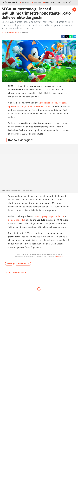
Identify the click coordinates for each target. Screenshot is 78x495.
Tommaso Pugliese (13, 32)
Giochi (65, 2)
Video (53, 2)
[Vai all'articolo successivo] (2, 247)
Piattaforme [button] (24, 2)
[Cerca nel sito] (70, 2)
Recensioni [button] (36, 2)
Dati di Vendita (22, 263)
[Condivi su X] (67, 36)
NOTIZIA (4, 32)
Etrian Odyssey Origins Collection (49, 216)
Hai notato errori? (19, 272)
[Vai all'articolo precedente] (75, 247)
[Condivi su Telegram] (74, 36)
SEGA (9, 263)
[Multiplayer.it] (9, 3)
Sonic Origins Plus (16, 219)
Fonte (8, 272)
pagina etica (59, 256)
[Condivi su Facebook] (63, 36)
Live (59, 2)
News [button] (46, 2)
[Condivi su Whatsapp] (71, 36)
